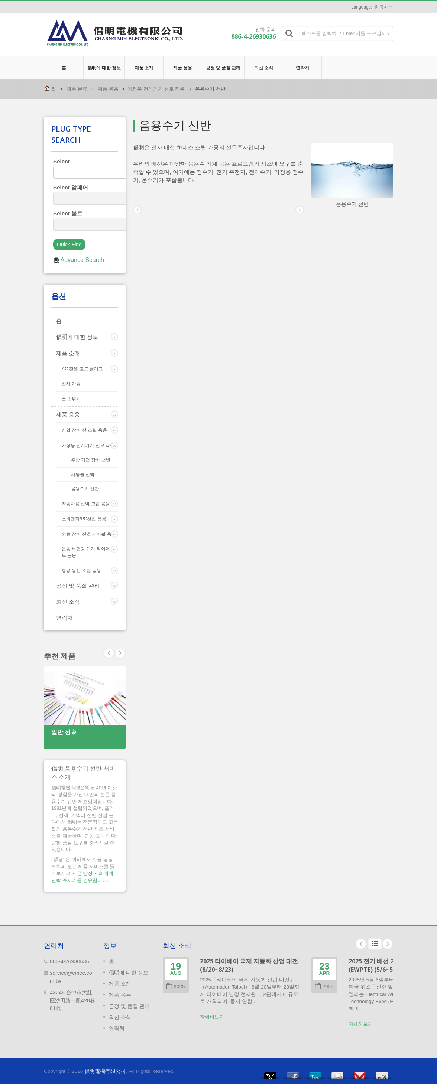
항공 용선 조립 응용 (81, 570)
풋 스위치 (71, 399)
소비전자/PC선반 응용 (84, 519)
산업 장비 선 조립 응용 (84, 430)
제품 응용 (183, 67)
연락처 (302, 67)
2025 (175, 986)
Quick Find (69, 244)
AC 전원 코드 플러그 (82, 368)
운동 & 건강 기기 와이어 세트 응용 (89, 552)
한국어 (381, 7)
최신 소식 (264, 67)
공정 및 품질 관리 (223, 67)
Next (108, 653)
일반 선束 (64, 732)
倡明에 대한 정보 (104, 67)
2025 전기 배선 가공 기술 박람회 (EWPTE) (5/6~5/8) (392, 965)
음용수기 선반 (85, 488)
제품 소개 (144, 67)
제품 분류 (77, 89)
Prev (120, 653)
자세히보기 (212, 1016)
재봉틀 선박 (82, 474)
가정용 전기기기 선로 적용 (156, 89)
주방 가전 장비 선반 (90, 459)
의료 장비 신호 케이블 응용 (89, 534)
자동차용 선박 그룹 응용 (86, 503)
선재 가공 (71, 383)
